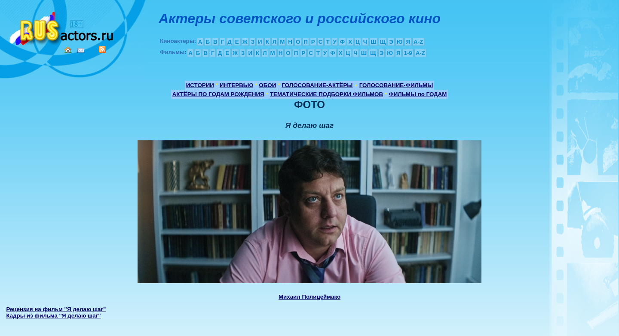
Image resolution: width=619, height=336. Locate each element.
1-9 (408, 53)
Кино (62, 27)
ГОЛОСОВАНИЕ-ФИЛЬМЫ (396, 85)
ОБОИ (267, 85)
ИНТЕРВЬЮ (236, 85)
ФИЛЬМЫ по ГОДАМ (418, 94)
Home (67, 50)
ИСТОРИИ (200, 85)
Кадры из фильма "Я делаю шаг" (53, 315)
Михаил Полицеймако (309, 297)
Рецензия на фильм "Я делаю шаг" (56, 309)
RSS (102, 49)
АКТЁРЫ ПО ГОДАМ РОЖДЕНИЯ (218, 94)
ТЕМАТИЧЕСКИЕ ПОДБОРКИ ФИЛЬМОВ (326, 94)
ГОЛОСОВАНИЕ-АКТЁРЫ (317, 85)
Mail (80, 50)
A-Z (418, 42)
